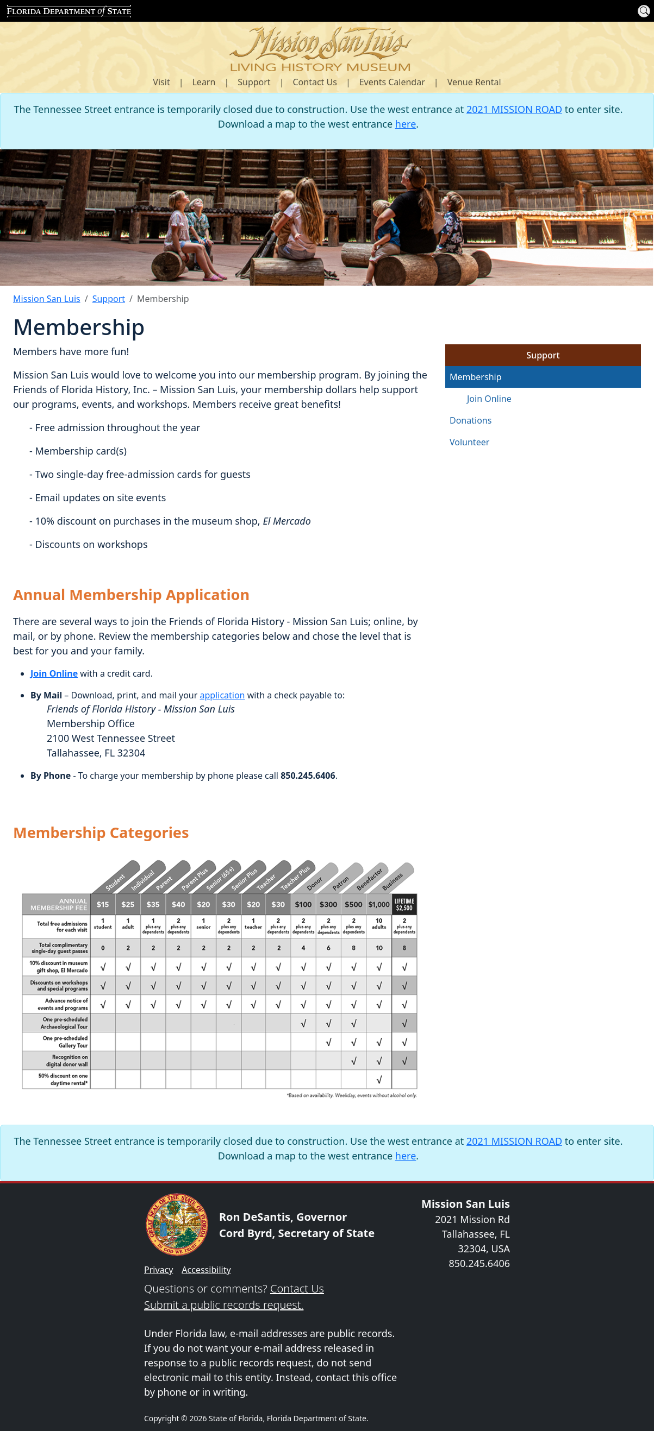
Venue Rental (474, 82)
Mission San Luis (46, 299)
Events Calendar (392, 82)
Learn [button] (203, 82)
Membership (476, 377)
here (405, 123)
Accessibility (206, 1270)
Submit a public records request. (223, 1304)
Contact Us (297, 1288)
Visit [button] (161, 82)
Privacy (158, 1270)
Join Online (489, 399)
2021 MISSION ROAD (514, 109)
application (222, 695)
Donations (470, 420)
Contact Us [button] (314, 82)
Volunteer (469, 442)
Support (108, 299)
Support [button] (254, 82)
